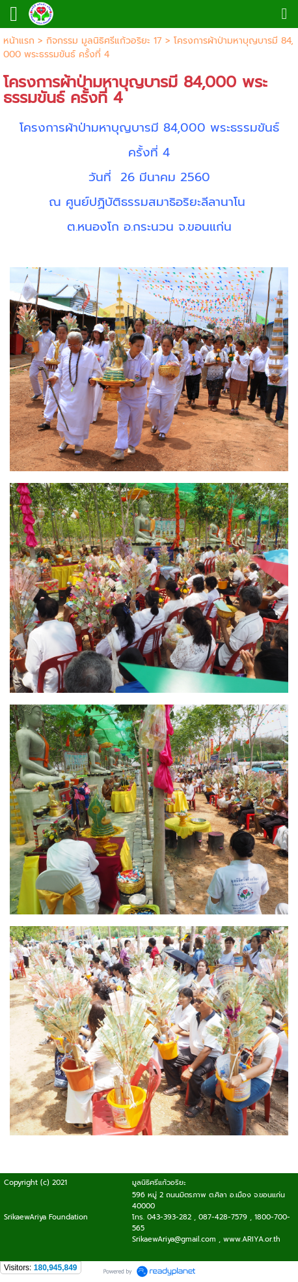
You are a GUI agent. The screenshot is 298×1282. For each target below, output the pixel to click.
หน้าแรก (18, 41)
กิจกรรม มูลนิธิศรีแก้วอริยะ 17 (104, 41)
